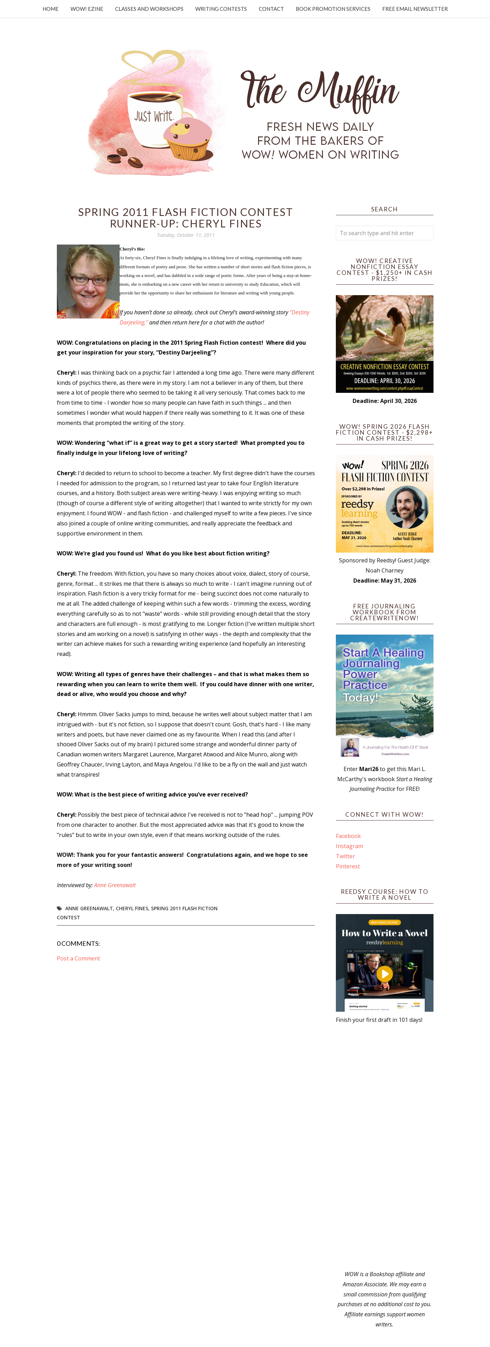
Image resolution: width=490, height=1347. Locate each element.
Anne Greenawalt (115, 885)
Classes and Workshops (149, 9)
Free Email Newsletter (415, 9)
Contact (271, 9)
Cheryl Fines (132, 908)
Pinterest (348, 866)
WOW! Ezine (86, 9)
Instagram (349, 846)
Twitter (345, 856)
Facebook (348, 836)
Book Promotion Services (333, 9)
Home (51, 9)
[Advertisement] (385, 1147)
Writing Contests (221, 9)
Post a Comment (78, 958)
